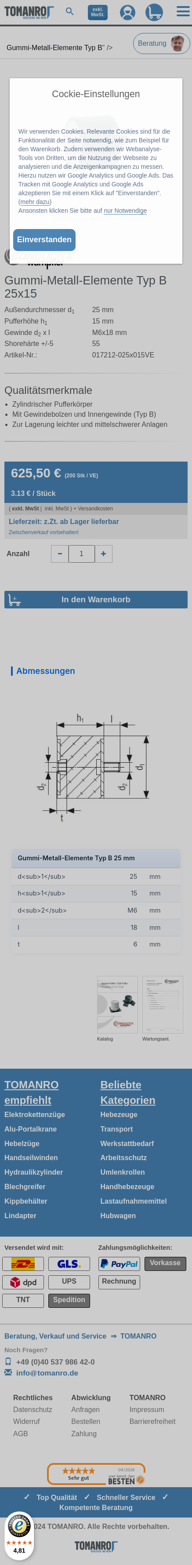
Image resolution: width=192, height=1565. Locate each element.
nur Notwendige (125, 210)
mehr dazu (35, 201)
